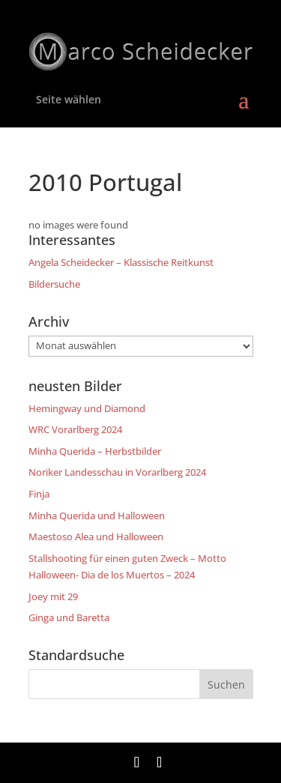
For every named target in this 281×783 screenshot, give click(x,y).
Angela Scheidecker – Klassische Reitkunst (121, 262)
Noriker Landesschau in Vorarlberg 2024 (117, 472)
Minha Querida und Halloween (96, 515)
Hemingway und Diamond (86, 408)
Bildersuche (54, 284)
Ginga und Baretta (68, 617)
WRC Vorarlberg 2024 (75, 429)
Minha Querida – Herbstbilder (94, 451)
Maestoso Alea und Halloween (95, 536)
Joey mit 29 (53, 596)
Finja (38, 494)
